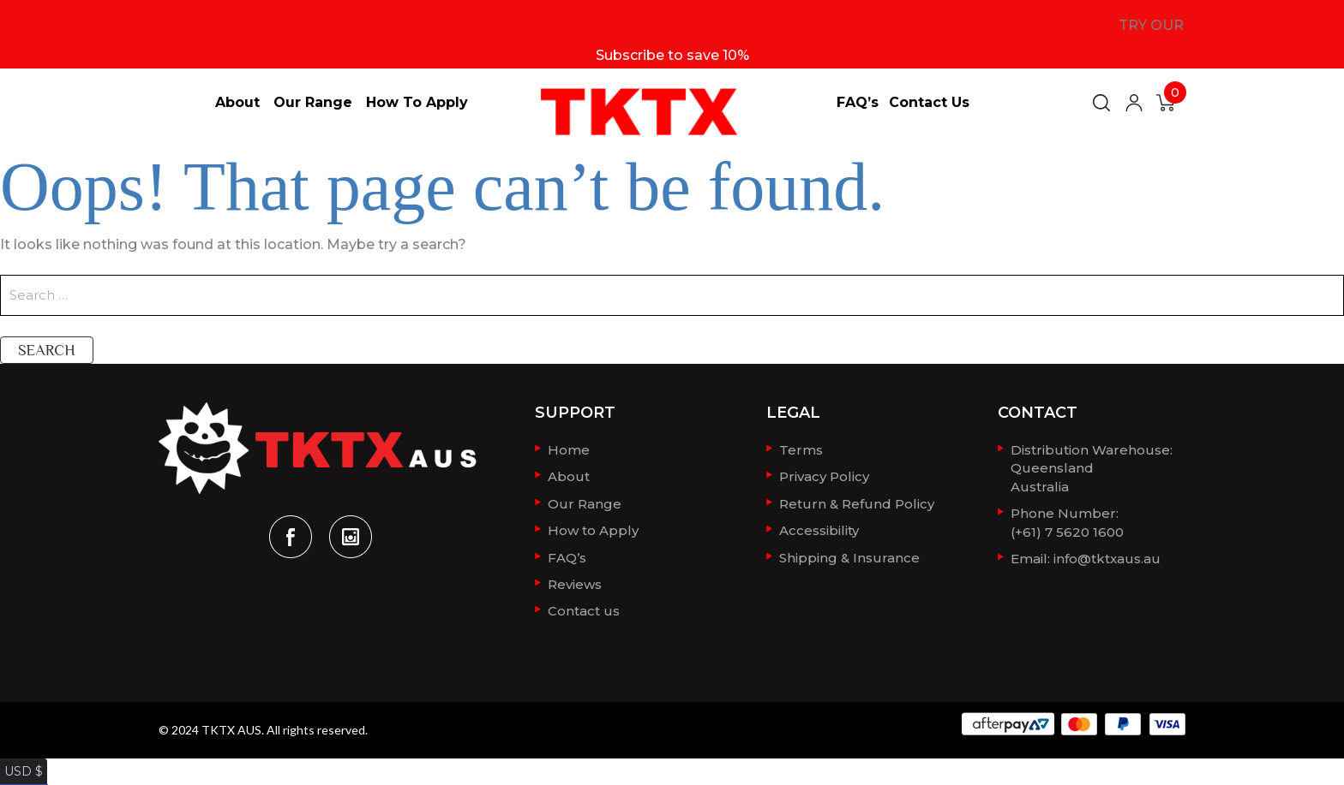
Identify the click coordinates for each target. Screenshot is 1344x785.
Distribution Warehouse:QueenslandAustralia (1092, 466)
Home (569, 449)
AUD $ (21, 775)
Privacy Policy (824, 475)
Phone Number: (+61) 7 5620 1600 (1067, 517)
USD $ (20, 758)
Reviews (575, 577)
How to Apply (417, 102)
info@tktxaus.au (1107, 552)
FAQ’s (858, 102)
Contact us (929, 102)
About (237, 102)
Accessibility (819, 526)
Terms (801, 449)
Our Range (312, 102)
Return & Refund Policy (856, 500)
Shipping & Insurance (849, 552)
